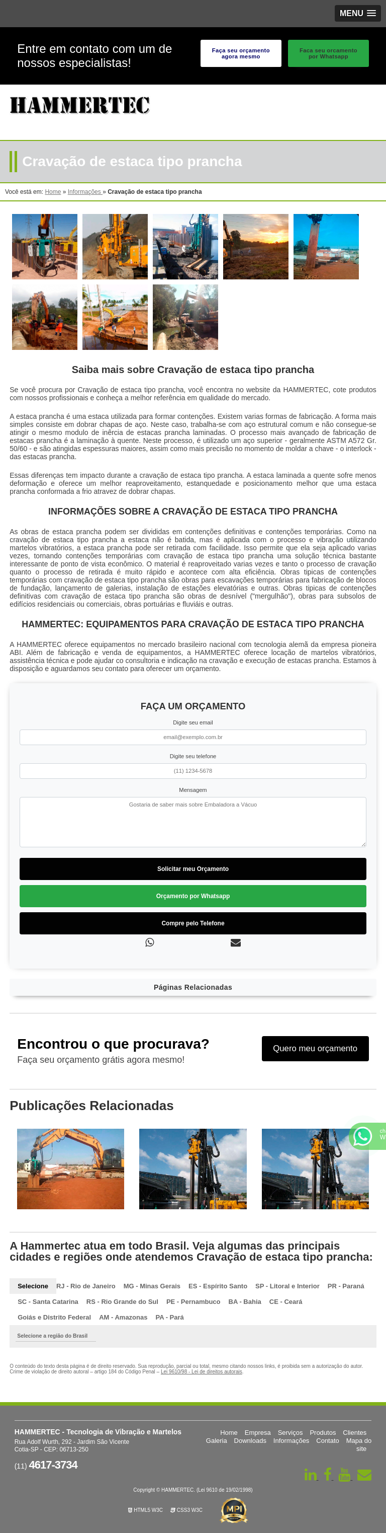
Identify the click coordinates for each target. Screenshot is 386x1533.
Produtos (323, 1432)
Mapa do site (359, 1444)
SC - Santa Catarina (48, 1301)
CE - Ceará (286, 1301)
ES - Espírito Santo (217, 1286)
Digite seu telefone (193, 756)
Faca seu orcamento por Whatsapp (328, 53)
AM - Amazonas (123, 1317)
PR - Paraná (346, 1286)
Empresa (258, 1432)
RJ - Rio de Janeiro (86, 1286)
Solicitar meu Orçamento (193, 868)
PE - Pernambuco (193, 1301)
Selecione (33, 1286)
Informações (291, 1440)
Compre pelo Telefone (192, 923)
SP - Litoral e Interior (287, 1286)
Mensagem (193, 790)
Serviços (290, 1432)
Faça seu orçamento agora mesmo (241, 53)
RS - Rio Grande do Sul (122, 1301)
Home (229, 1432)
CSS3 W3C (186, 1510)
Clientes (354, 1432)
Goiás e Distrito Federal (54, 1317)
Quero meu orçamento (315, 1048)
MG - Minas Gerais (152, 1286)
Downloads (250, 1440)
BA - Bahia (245, 1301)
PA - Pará (169, 1317)
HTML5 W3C (145, 1510)
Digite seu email (193, 722)
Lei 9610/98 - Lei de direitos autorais (201, 1371)
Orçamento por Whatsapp (193, 896)
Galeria (216, 1440)
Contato (327, 1440)
